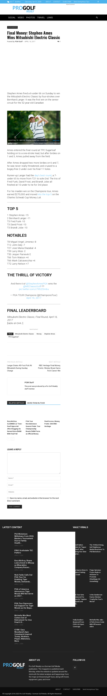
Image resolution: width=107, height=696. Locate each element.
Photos (30, 17)
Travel (41, 17)
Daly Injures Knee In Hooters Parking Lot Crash (80, 572)
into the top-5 (45, 194)
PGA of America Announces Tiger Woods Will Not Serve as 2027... (23, 592)
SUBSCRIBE (67, 2)
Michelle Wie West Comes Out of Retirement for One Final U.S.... (23, 618)
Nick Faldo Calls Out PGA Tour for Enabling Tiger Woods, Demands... (23, 578)
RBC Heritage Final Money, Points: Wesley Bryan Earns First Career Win (49, 368)
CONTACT (56, 2)
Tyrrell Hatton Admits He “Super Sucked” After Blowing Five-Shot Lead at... (79, 549)
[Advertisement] (83, 68)
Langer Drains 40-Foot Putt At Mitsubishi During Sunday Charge (19, 368)
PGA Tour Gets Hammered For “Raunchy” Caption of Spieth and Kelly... (80, 599)
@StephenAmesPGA (37, 283)
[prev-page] (8, 438)
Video (21, 17)
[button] (97, 17)
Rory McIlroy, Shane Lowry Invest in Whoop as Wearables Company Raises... (24, 563)
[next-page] (12, 438)
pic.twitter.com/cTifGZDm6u (34, 289)
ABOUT (48, 2)
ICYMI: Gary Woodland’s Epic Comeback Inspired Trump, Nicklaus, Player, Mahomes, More (23, 635)
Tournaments (12, 27)
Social (11, 17)
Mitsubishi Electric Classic (24, 334)
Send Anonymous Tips (81, 2)
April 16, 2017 (33, 297)
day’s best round (42, 175)
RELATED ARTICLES (16, 403)
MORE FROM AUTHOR (36, 403)
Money (39, 334)
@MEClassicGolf (32, 286)
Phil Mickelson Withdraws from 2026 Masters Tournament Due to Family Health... (24, 538)
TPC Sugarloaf (13, 337)
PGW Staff (19, 41)
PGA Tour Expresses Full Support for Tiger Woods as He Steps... (23, 605)
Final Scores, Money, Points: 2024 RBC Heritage (52, 423)
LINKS (50, 17)
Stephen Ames (49, 334)
